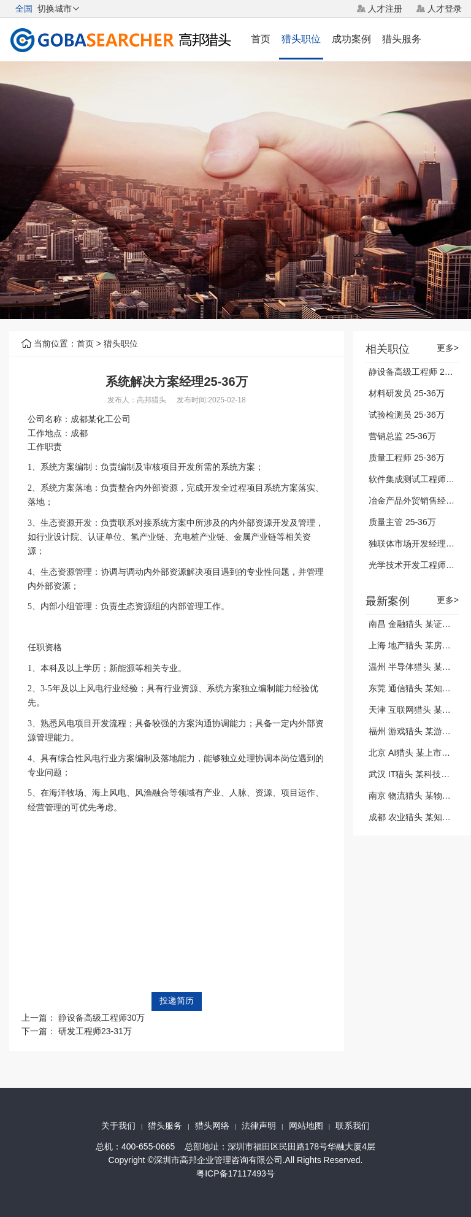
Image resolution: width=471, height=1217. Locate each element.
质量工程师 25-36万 (407, 458)
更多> (448, 348)
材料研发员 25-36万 (407, 393)
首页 (260, 39)
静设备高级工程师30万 (101, 1018)
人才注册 (385, 8)
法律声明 (259, 1126)
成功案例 (351, 39)
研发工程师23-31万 (95, 1031)
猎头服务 (401, 39)
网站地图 (306, 1126)
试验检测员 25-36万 (407, 415)
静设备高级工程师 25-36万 (419, 372)
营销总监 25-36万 (402, 436)
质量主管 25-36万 (402, 522)
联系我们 (352, 1126)
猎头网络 (212, 1126)
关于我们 (118, 1126)
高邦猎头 (151, 400)
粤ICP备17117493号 (235, 1173)
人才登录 (444, 8)
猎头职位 (301, 39)
